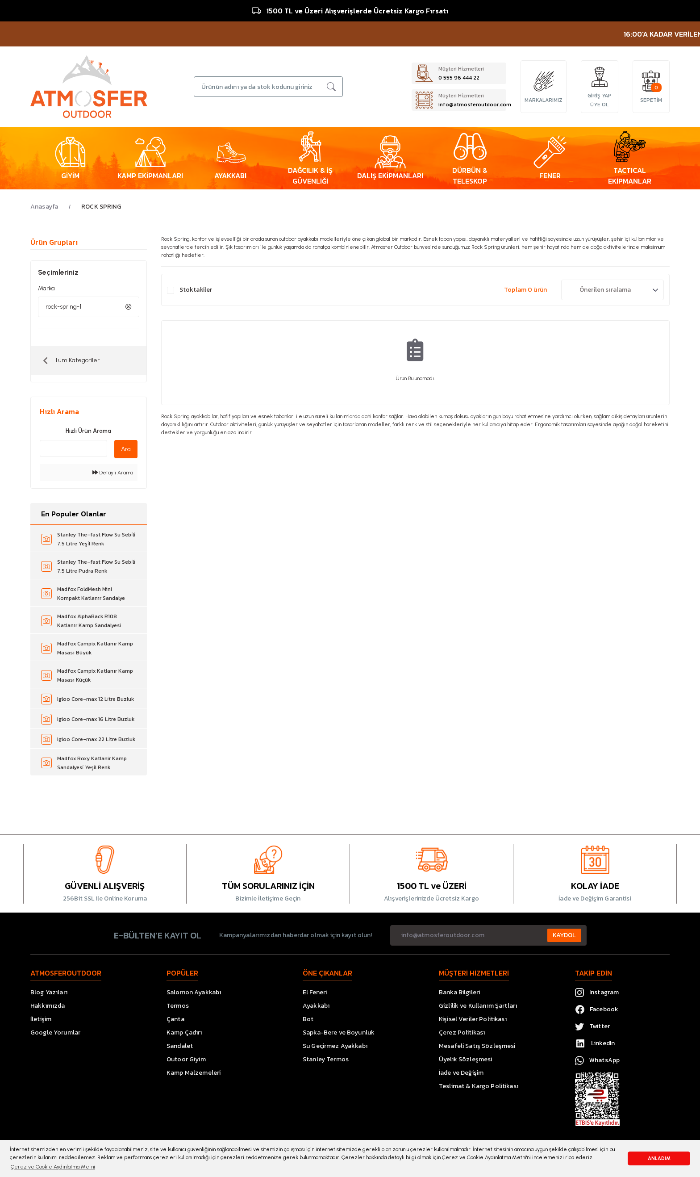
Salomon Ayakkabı (194, 992)
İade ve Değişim (461, 1072)
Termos (178, 1005)
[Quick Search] (73, 448)
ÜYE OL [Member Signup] (599, 105)
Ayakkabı (316, 1005)
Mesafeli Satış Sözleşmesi (477, 1046)
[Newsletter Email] (488, 935)
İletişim (40, 1019)
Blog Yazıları (48, 992)
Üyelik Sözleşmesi (465, 1059)
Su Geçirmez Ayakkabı (335, 1046)
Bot (308, 1019)
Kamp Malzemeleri (194, 1072)
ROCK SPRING (101, 206)
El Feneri (315, 992)
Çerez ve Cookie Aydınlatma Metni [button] (53, 1167)
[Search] (268, 86)
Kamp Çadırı (184, 1032)
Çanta (175, 1019)
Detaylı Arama (112, 472)
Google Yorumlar (55, 1032)
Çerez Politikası (462, 1032)
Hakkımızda (47, 1005)
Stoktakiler (195, 289)
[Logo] (88, 86)
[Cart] (651, 81)
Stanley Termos (326, 1059)
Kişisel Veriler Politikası (473, 1019)
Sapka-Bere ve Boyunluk (339, 1032)
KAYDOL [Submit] (564, 935)
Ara (126, 449)
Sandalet (180, 1046)
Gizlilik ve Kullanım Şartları (478, 1005)
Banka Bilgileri (459, 992)
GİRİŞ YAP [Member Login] (600, 96)
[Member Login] (599, 77)
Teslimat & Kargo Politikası (478, 1086)
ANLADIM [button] (659, 1158)
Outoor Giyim (186, 1059)
